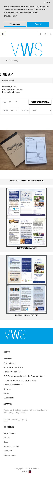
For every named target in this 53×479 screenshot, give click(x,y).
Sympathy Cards (9, 86)
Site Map (7, 393)
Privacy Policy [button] (10, 16)
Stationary (14, 60)
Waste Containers (11, 446)
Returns (7, 389)
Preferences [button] (14, 24)
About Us (8, 358)
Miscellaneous (10, 455)
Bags (6, 442)
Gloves (6, 437)
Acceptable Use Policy (13, 367)
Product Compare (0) (40, 102)
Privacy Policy (9, 363)
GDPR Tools (9, 397)
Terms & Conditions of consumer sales (20, 380)
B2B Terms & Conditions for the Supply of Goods (24, 376)
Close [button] (47, 2)
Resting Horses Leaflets (12, 89)
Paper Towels (9, 433)
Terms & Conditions (12, 371)
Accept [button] (38, 24)
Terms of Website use (13, 384)
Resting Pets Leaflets (11, 92)
